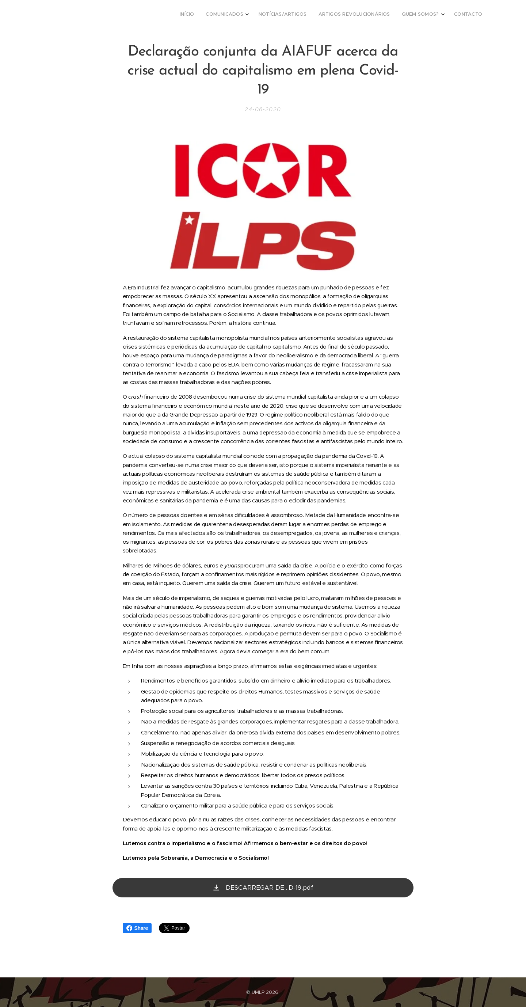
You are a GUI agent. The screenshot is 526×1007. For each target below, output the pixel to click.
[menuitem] (418, 15)
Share (137, 928)
